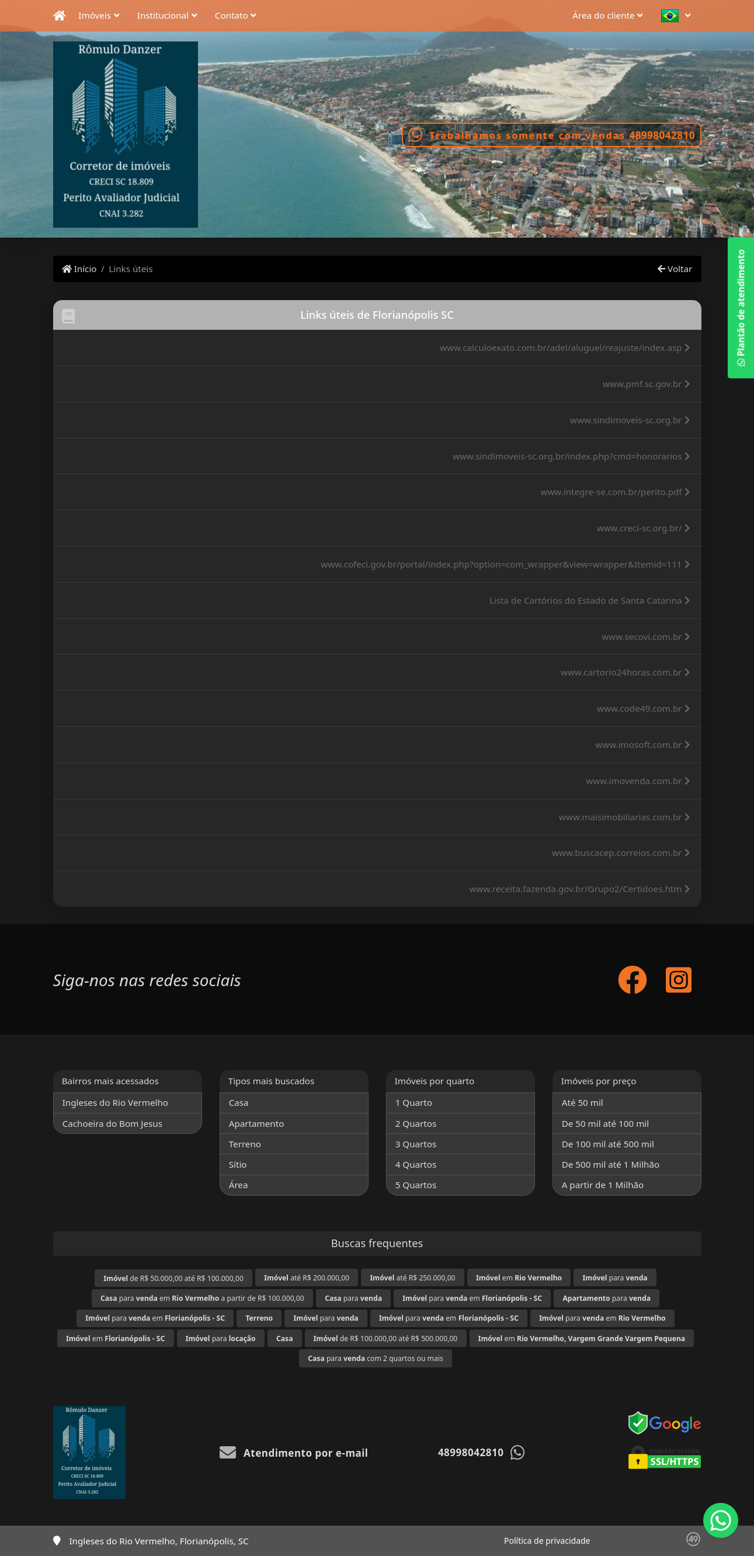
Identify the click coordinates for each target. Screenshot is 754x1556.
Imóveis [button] (94, 15)
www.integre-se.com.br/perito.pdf (615, 491)
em (519, 1278)
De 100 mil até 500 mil (608, 1144)
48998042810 (661, 135)
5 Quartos (416, 1185)
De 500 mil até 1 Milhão (610, 1164)
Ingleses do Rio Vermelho (115, 1102)
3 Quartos (416, 1144)
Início (79, 268)
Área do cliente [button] (603, 15)
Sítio (238, 1164)
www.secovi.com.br (646, 636)
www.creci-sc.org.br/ (643, 528)
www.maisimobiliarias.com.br (624, 817)
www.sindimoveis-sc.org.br (630, 420)
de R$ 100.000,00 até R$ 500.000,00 (385, 1338)
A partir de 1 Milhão (603, 1185)
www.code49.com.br (643, 708)
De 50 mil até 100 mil (605, 1123)
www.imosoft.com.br (642, 744)
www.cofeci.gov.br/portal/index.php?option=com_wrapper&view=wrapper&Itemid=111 (505, 564)
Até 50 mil (582, 1102)
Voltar (675, 268)
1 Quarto (413, 1102)
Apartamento (256, 1123)
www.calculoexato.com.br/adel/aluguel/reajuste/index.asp (565, 347)
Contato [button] (231, 15)
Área (238, 1185)
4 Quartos (416, 1164)
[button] (678, 16)
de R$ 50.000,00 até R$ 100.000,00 (173, 1278)
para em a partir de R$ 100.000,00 (202, 1298)
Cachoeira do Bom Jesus (112, 1123)
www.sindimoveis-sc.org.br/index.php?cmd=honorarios (571, 456)
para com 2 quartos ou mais (375, 1358)
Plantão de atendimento (740, 307)
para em (472, 1298)
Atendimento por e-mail (294, 1453)
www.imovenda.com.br (638, 780)
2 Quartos (416, 1123)
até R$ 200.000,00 (306, 1278)
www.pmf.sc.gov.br (646, 383)
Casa (239, 1102)
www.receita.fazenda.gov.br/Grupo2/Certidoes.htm (580, 888)
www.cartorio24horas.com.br (625, 672)
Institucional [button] (163, 15)
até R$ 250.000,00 (413, 1278)
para (615, 1278)
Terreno (245, 1144)
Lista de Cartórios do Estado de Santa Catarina (589, 600)
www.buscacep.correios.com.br (621, 852)
